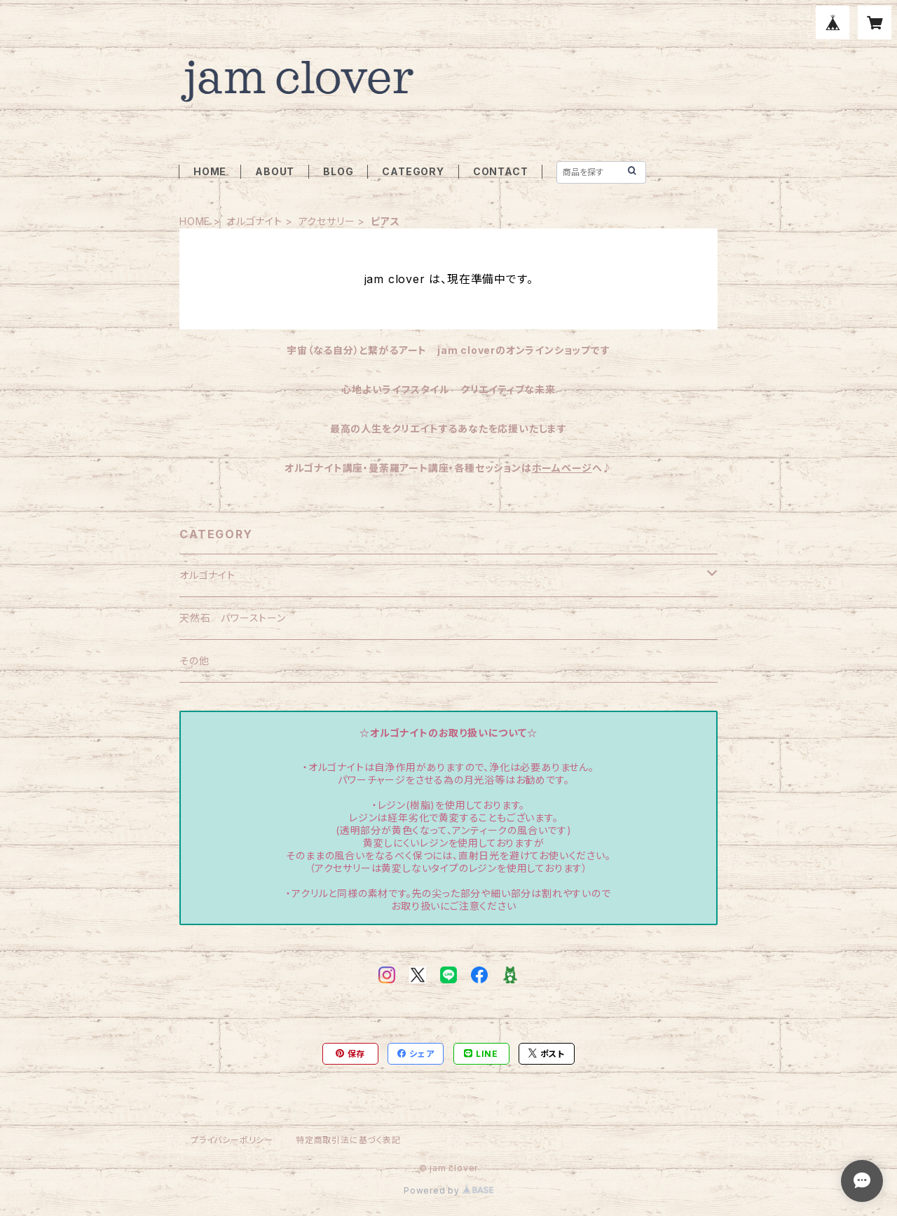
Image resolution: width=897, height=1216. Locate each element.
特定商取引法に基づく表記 (348, 1140)
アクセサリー (327, 221)
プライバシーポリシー (232, 1140)
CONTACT (500, 171)
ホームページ (562, 468)
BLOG (338, 171)
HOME (209, 171)
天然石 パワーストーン (232, 618)
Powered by (448, 1190)
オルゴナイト (254, 221)
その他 (194, 661)
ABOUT (274, 171)
